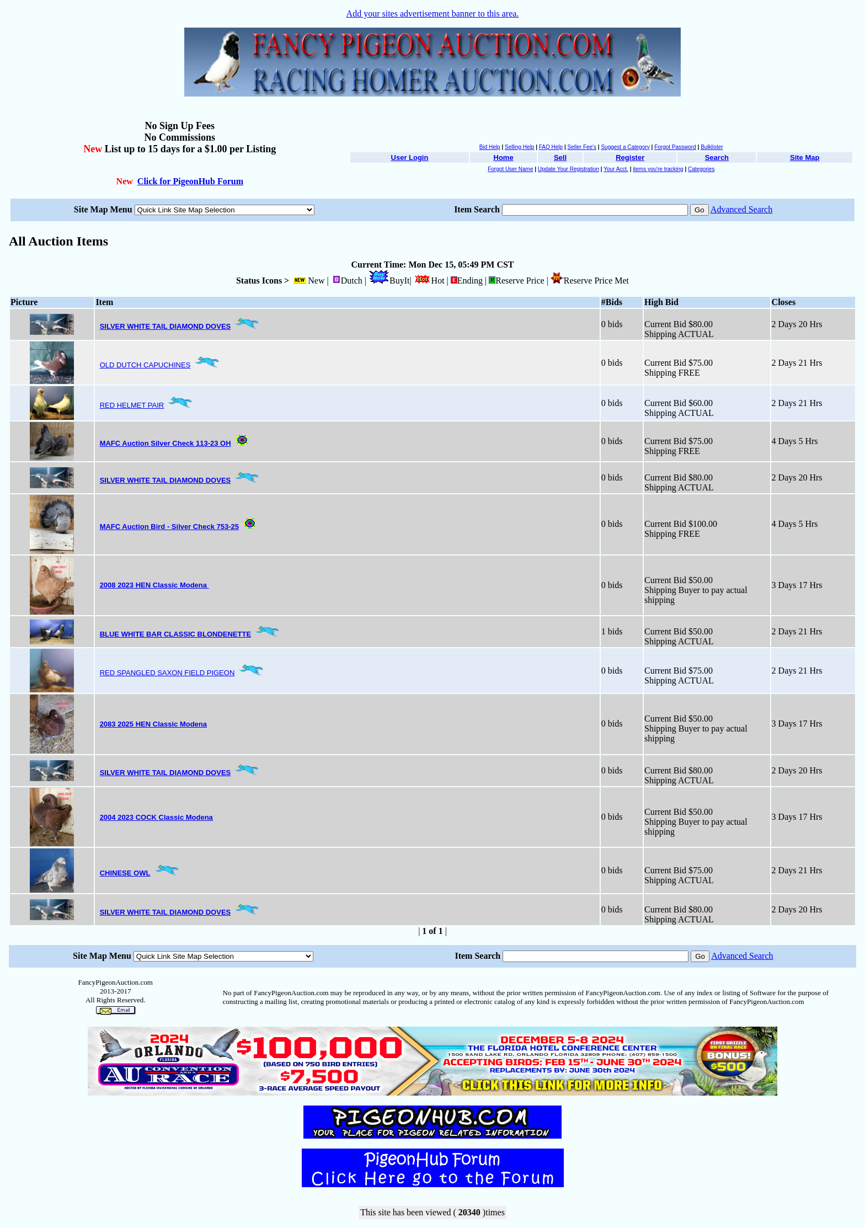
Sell (560, 157)
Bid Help (489, 147)
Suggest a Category (625, 147)
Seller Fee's (582, 147)
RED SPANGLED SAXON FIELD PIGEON (167, 673)
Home (504, 157)
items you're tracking (658, 169)
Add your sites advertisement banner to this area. (432, 13)
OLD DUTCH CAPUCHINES (145, 365)
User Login (410, 157)
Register (630, 157)
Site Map (804, 157)
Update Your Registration (568, 169)
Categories (701, 169)
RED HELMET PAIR (132, 405)
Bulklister (712, 147)
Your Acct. (616, 169)
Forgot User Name (510, 169)
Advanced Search (741, 209)
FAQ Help (551, 147)
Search (717, 157)
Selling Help (519, 147)
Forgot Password (675, 147)
